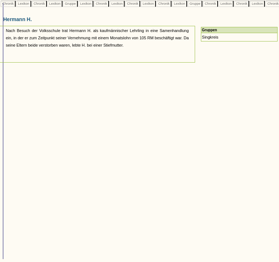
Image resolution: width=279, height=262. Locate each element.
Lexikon (23, 3)
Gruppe (70, 3)
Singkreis (210, 37)
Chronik (8, 3)
